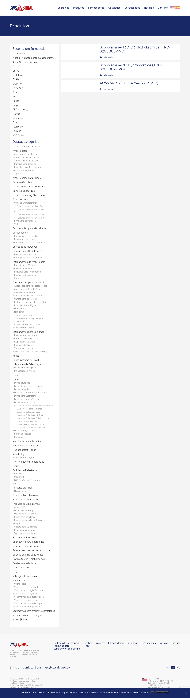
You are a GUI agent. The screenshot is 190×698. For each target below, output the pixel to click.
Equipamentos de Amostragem (29, 261)
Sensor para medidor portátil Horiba (31, 550)
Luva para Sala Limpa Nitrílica (30, 415)
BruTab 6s (18, 75)
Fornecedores (96, 7)
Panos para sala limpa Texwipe (29, 520)
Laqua (16, 375)
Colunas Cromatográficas (26, 203)
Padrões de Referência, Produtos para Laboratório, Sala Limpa (67, 646)
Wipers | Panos (20, 619)
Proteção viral (20, 437)
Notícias (149, 7)
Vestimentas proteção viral (27, 606)
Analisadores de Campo (25, 292)
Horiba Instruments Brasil (26, 360)
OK (152, 693)
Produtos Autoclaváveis (25, 495)
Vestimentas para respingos (27, 600)
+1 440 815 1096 (154, 685)
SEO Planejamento (28, 687)
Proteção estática (22, 434)
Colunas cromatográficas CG (30, 206)
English (172, 8)
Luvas (16, 379)
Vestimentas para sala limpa (28, 603)
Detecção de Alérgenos (25, 246)
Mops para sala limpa (24, 510)
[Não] (186, 693)
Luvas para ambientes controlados (31, 392)
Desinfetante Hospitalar (25, 254)
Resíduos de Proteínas (24, 537)
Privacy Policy (162, 693)
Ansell (16, 66)
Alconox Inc (19, 53)
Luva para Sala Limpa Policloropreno (33, 418)
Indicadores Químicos (24, 371)
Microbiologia (19, 454)
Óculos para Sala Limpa (25, 514)
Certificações (132, 7)
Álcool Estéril (20, 507)
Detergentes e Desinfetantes (28, 251)
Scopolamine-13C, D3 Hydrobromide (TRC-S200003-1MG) (135, 49)
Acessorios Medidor (26, 315)
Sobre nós (63, 7)
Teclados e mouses (23, 348)
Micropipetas (20, 491)
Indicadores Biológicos (25, 367)
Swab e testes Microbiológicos (29, 559)
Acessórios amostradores (26, 154)
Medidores (19, 312)
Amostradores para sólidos (27, 178)
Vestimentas (19, 580)
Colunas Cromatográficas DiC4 (29, 195)
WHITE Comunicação (34, 685)
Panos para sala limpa (24, 517)
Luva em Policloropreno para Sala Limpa (35, 405)
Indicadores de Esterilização (27, 364)
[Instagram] (178, 667)
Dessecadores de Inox (25, 239)
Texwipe (17, 131)
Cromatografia (20, 199)
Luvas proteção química (25, 430)
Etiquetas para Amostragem (27, 167)
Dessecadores (20, 232)
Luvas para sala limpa (24, 402)
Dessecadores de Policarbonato (29, 242)
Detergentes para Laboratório (28, 257)
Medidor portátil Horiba (24, 449)
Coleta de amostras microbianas (30, 186)
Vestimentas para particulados (29, 597)
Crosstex (17, 83)
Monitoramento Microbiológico (28, 461)
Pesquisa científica (23, 487)
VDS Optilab (19, 135)
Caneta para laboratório (25, 299)
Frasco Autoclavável (24, 345)
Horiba (16, 100)
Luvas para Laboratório (25, 396)
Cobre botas (20, 584)
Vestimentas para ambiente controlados (34, 610)
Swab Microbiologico (24, 327)
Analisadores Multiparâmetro (28, 295)
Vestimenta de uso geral (26, 587)
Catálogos (114, 7)
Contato (163, 7)
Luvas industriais (22, 389)
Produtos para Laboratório (26, 499)
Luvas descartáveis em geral (28, 386)
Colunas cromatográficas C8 (31, 218)
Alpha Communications (25, 62)
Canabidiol (19, 473)
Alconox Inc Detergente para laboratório (34, 57)
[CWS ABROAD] (21, 7)
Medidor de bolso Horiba (25, 445)
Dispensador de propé (24, 342)
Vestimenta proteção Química (28, 590)
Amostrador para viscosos (26, 146)
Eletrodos (21, 321)
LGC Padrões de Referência (27, 480)
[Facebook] (168, 667)
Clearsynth (19, 477)
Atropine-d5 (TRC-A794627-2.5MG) (129, 83)
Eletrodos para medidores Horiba (30, 302)
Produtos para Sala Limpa (26, 503)
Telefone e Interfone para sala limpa (31, 351)
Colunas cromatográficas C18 (31, 214)
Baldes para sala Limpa (25, 335)
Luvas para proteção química (28, 399)
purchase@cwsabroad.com (55, 667)
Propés (17, 523)
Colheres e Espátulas (24, 190)
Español (177, 8)
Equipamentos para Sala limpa (28, 331)
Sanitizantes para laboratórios (28, 541)
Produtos (78, 7)
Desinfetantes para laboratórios (29, 228)
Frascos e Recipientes (25, 170)
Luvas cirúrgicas (22, 383)
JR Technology (20, 109)
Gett (15, 96)
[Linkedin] (173, 667)
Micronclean (19, 118)
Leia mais (107, 57)
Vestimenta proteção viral (26, 593)
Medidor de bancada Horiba (29, 324)
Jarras (17, 174)
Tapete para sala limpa (25, 533)
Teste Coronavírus (22, 567)
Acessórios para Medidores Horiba (30, 286)
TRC (16, 483)
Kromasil (17, 113)
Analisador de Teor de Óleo (27, 289)
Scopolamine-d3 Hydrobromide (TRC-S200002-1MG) (131, 67)
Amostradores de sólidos (26, 161)
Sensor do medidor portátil (26, 546)
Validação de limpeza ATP (26, 576)
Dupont (16, 92)
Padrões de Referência (25, 470)
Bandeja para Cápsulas (25, 164)
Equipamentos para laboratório (29, 282)
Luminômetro (20, 308)
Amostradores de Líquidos (26, 157)
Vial (16, 224)
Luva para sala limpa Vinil (28, 421)
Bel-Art (16, 70)
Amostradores (20, 150)
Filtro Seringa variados (25, 221)
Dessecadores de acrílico (26, 236)
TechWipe (18, 126)
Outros (16, 122)
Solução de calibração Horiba (28, 554)
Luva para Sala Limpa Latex (29, 412)
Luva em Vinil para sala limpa (29, 409)
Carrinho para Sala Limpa (26, 338)
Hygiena (17, 105)
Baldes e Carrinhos (22, 182)
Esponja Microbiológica (25, 305)
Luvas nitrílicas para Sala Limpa (31, 427)
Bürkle (16, 79)
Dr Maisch (18, 88)
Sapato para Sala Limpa (25, 527)
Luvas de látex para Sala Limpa (30, 424)
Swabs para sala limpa (25, 530)
